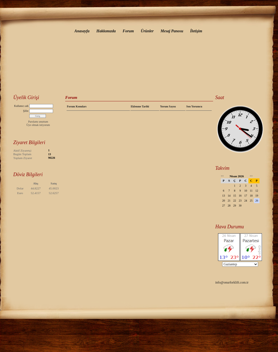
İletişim (196, 31)
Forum (128, 31)
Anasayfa (81, 31)
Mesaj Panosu (172, 31)
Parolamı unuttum (38, 121)
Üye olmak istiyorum (38, 124)
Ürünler (147, 31)
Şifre (25, 110)
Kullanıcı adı (21, 105)
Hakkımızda (106, 31)
